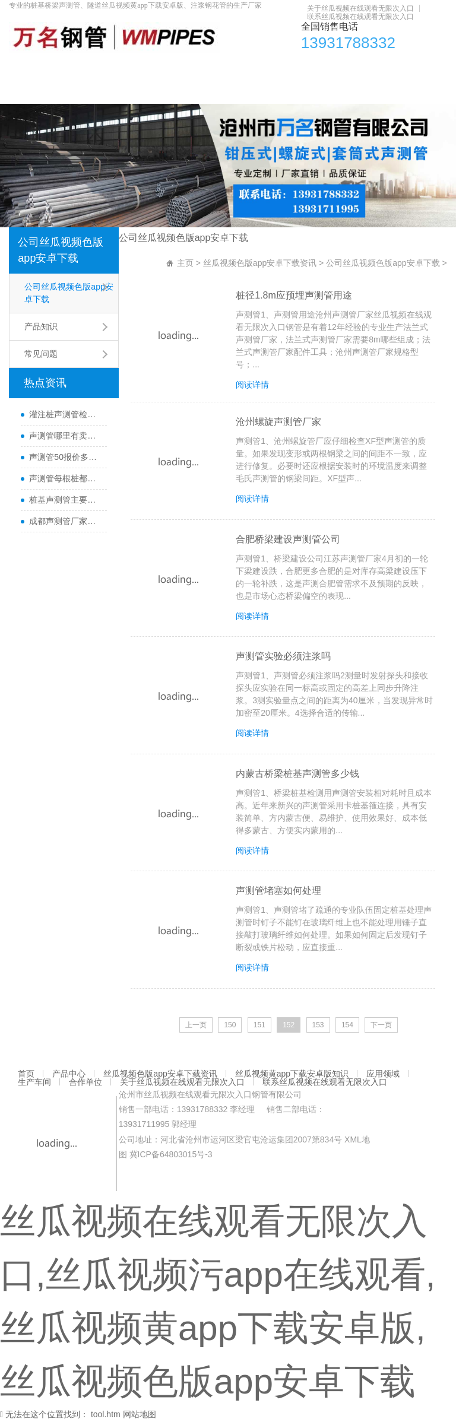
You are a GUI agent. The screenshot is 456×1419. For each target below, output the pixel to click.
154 (347, 1023)
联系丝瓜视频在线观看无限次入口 (360, 16)
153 (318, 1023)
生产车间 (408, 68)
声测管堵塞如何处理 (280, 889)
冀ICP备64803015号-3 (171, 1152)
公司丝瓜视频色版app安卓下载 (60, 250)
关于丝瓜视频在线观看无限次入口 (360, 8)
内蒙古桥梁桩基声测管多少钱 (299, 772)
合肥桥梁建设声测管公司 (290, 539)
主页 (185, 263)
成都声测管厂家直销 (64, 521)
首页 (23, 68)
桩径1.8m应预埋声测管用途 (296, 295)
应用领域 (361, 68)
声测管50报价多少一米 (64, 457)
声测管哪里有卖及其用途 (64, 435)
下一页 (381, 1023)
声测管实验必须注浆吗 (285, 655)
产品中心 (61, 68)
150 (230, 1023)
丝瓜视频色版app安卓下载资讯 (148, 68)
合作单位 (32, 92)
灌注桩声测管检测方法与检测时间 (64, 414)
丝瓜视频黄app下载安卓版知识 (275, 68)
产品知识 (41, 326)
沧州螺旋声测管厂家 (280, 422)
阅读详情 (254, 384)
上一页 (196, 1023)
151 (259, 1023)
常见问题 (41, 353)
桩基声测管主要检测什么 (64, 499)
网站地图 (139, 1412)
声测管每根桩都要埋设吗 (64, 478)
